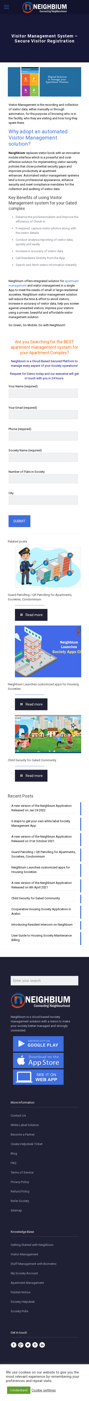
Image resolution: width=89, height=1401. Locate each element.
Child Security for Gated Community (32, 760)
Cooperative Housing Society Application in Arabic (41, 911)
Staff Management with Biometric (33, 1264)
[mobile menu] (6, 7)
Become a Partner (23, 1134)
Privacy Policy (20, 1182)
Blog (14, 1153)
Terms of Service (22, 1172)
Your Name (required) (43, 391)
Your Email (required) (43, 412)
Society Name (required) (43, 455)
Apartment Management (27, 1283)
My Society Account (24, 1273)
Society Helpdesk (23, 1302)
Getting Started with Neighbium (32, 1245)
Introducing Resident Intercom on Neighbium (42, 924)
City (43, 498)
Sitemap (16, 1210)
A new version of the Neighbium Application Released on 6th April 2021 (41, 885)
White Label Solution (25, 1125)
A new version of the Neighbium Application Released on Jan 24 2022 (41, 808)
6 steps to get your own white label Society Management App (40, 823)
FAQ (13, 1163)
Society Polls (19, 1311)
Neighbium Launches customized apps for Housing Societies (40, 870)
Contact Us (18, 1115)
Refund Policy (20, 1191)
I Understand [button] (19, 1390)
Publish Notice (20, 1292)
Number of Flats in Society (43, 476)
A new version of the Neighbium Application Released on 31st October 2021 (41, 839)
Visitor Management (24, 1254)
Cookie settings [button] (44, 1390)
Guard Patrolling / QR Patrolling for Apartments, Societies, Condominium (43, 854)
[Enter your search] (44, 980)
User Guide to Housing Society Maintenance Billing (41, 938)
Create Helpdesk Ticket (26, 1144)
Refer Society (20, 1201)
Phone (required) (43, 434)
